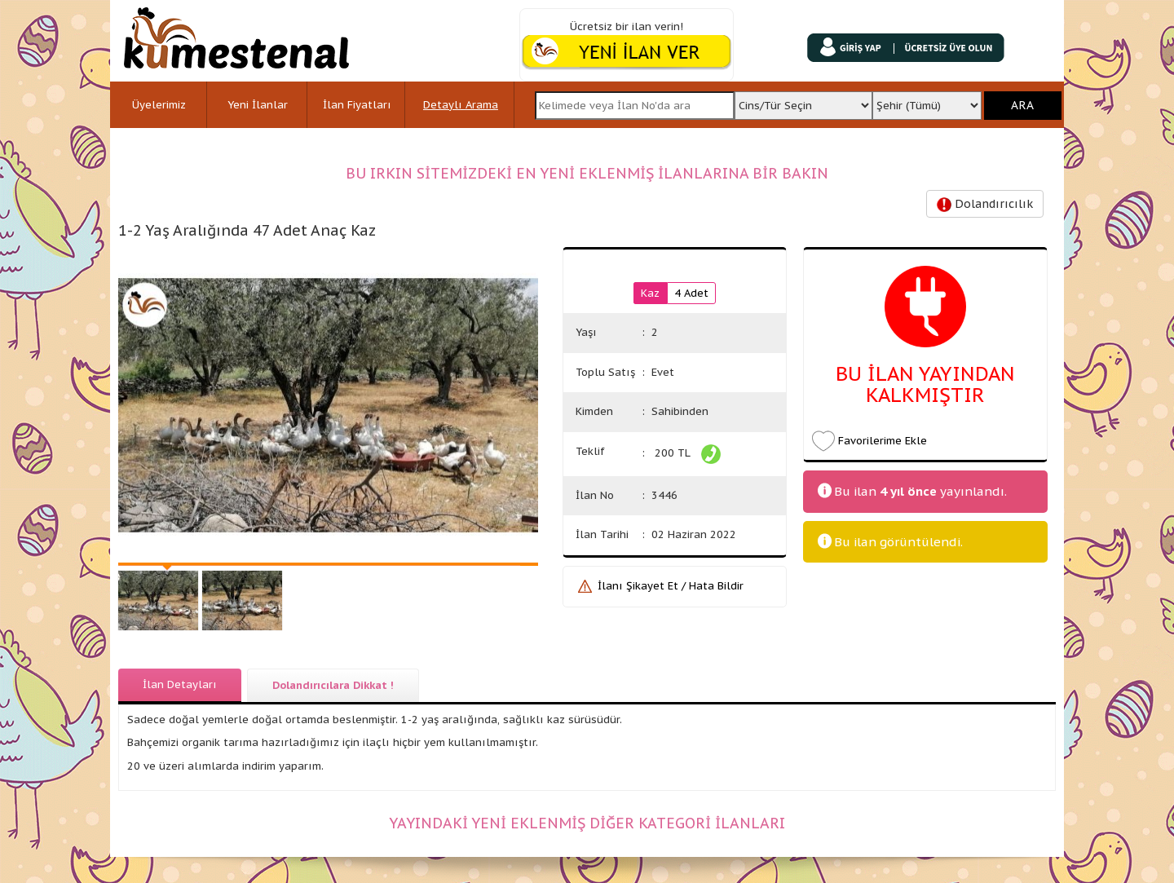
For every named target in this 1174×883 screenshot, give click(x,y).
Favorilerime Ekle (882, 441)
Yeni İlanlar (257, 105)
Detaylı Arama (460, 105)
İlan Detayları (180, 684)
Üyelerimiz (159, 105)
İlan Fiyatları (357, 105)
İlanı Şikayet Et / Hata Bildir (671, 586)
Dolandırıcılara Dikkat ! (333, 685)
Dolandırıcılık (985, 204)
